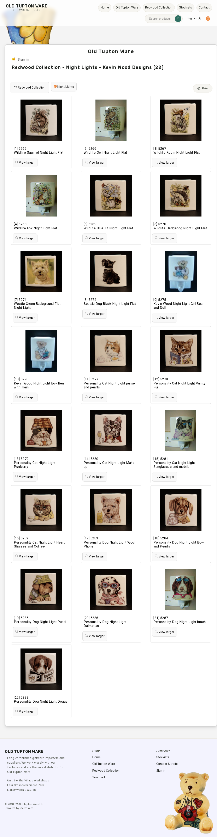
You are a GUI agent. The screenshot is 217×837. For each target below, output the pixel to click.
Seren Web (27, 808)
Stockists (185, 7)
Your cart (98, 777)
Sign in (195, 18)
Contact (204, 7)
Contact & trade (167, 764)
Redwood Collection (158, 7)
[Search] (178, 18)
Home (105, 7)
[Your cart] (208, 19)
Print (203, 88)
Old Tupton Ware (127, 7)
